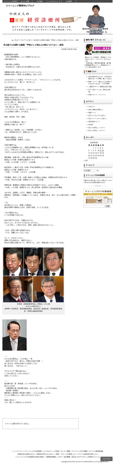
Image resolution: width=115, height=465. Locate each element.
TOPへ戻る (106, 459)
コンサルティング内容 (51, 451)
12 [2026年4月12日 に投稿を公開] (103, 150)
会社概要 (69, 1)
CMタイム (91, 106)
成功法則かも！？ (94, 121)
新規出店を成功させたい (26, 454)
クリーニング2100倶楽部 (33, 451)
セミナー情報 (25, 1)
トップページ (18, 451)
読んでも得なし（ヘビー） (97, 127)
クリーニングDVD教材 (80, 451)
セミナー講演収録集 (96, 451)
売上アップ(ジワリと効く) (96, 115)
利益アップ (92, 112)
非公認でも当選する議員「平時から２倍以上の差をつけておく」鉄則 (33, 45)
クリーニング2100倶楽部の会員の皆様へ (31, 457)
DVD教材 (40, 1)
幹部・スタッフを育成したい (66, 454)
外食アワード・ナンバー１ (97, 95)
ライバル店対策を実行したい (88, 454)
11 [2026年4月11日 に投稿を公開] (100, 150)
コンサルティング (54, 1)
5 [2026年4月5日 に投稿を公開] (102, 148)
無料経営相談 (51, 457)
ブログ (60, 457)
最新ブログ (92, 71)
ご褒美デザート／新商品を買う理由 (100, 86)
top (12, 40)
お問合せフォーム (93, 457)
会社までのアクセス (79, 457)
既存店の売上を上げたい (45, 454)
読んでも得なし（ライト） (97, 130)
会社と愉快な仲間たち (95, 109)
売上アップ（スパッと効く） (97, 118)
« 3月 (86, 161)
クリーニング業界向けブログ (20, 5)
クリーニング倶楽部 (10, 1)
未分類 (90, 124)
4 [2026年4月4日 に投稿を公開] (100, 148)
